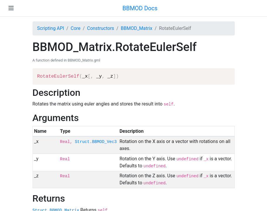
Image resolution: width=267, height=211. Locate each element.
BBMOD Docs (140, 8)
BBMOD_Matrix (136, 28)
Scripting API (50, 28)
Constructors (100, 28)
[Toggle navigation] (11, 8)
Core (75, 28)
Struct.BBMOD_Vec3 (96, 141)
